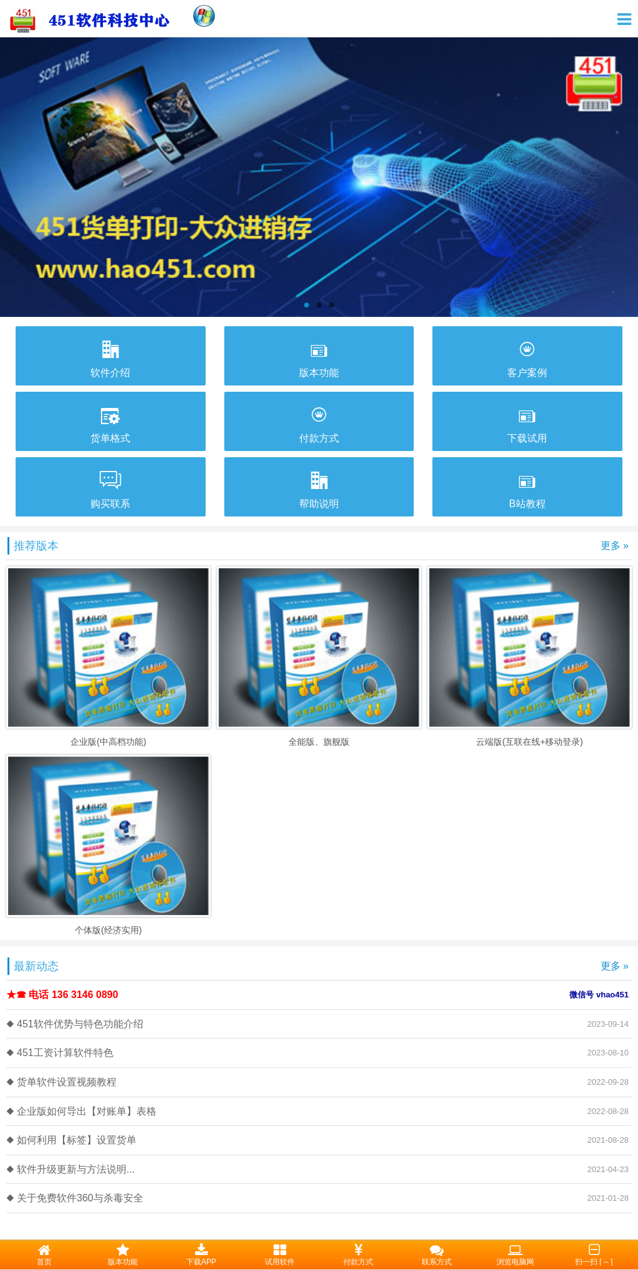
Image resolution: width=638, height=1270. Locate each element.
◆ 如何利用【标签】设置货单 (71, 1140)
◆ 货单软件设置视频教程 (61, 1082)
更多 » (615, 545)
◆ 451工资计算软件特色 (59, 1052)
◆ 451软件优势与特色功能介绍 (74, 1024)
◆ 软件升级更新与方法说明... (70, 1169)
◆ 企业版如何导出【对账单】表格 (81, 1111)
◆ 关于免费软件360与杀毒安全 (74, 1198)
